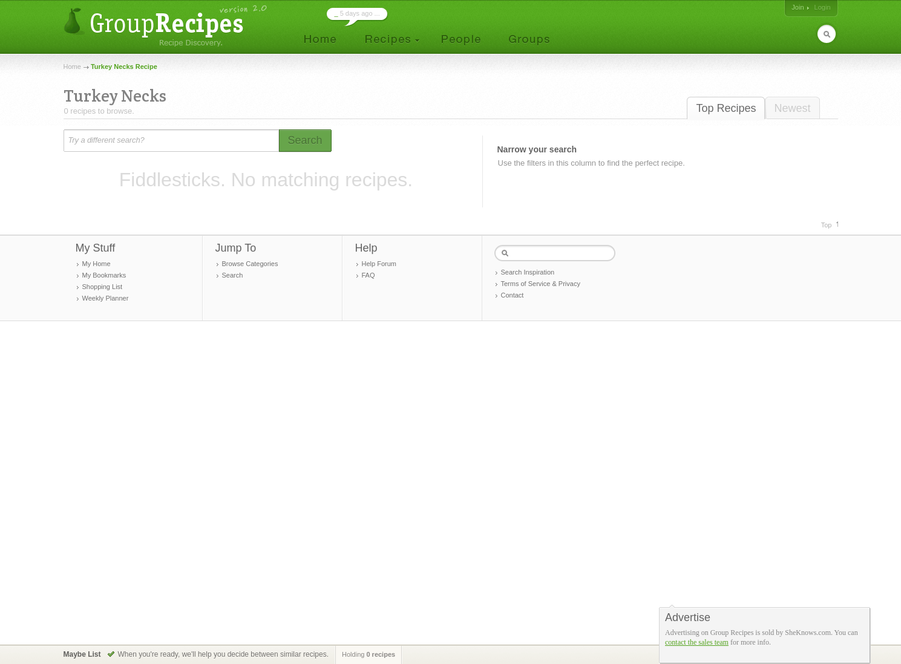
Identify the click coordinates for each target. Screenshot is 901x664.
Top (826, 225)
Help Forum (379, 263)
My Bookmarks (104, 275)
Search (232, 275)
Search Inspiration (528, 272)
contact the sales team (697, 642)
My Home (96, 263)
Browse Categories (250, 263)
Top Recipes (726, 108)
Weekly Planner (105, 298)
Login (822, 7)
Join (797, 7)
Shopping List (102, 286)
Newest (792, 108)
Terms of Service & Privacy (540, 283)
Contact (512, 295)
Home (72, 66)
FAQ (368, 275)
